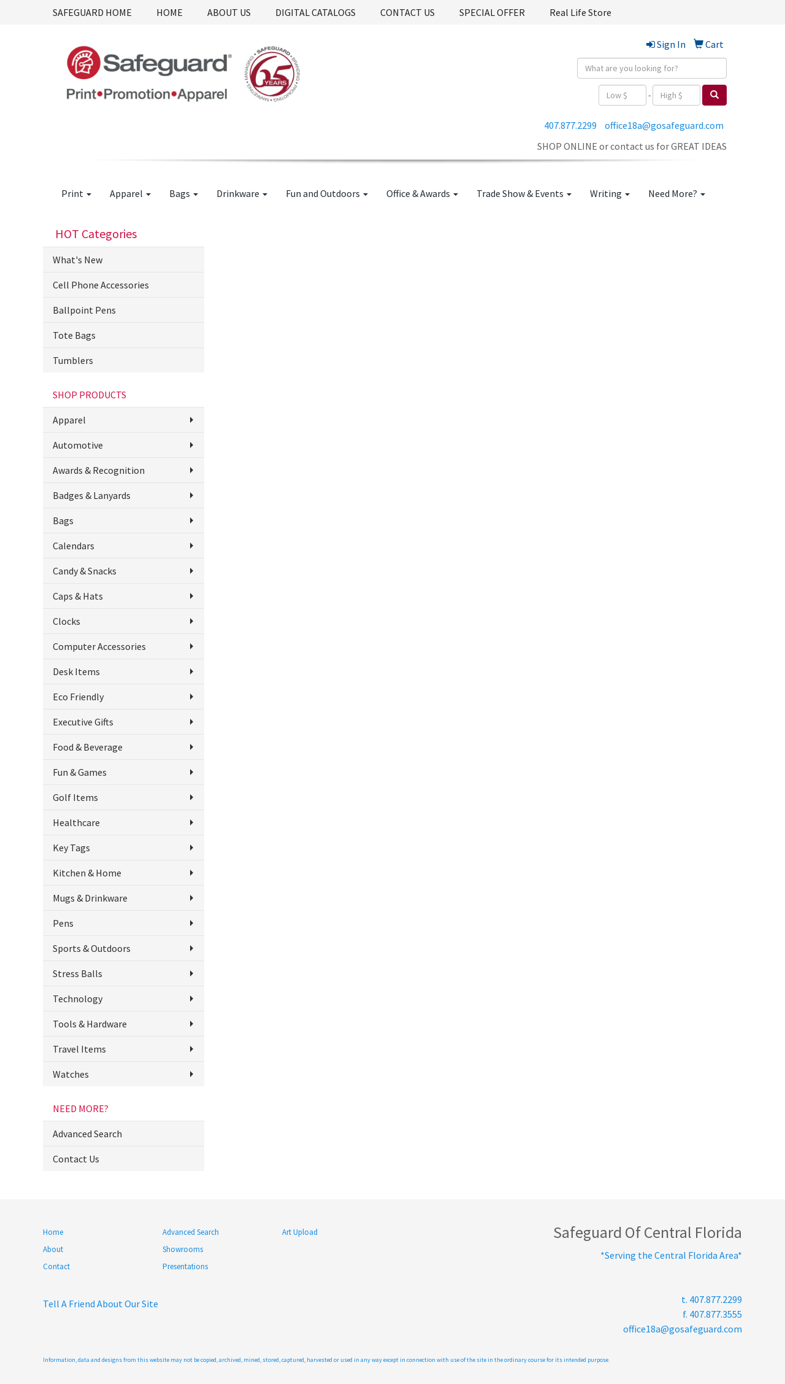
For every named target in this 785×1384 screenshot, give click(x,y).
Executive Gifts (83, 722)
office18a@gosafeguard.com (664, 125)
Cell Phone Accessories (101, 285)
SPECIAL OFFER (492, 12)
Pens (63, 923)
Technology (77, 998)
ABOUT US (229, 12)
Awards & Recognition (99, 470)
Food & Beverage (88, 747)
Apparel (130, 193)
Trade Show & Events (524, 193)
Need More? (676, 193)
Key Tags (71, 847)
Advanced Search (87, 1133)
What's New (77, 259)
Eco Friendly (78, 696)
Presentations (185, 1266)
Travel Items (79, 1049)
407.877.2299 (570, 125)
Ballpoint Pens (84, 310)
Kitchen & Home (87, 873)
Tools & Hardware (90, 1024)
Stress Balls (77, 973)
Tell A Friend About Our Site (100, 1303)
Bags (183, 193)
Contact (56, 1266)
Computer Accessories (99, 646)
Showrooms (183, 1249)
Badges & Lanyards (92, 495)
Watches (71, 1074)
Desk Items (76, 671)
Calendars (73, 545)
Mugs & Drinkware (90, 898)
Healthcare (76, 822)
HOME (169, 12)
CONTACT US (407, 12)
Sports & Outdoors (92, 948)
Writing (610, 193)
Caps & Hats (78, 596)
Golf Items (75, 797)
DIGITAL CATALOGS (315, 12)
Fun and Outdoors (327, 193)
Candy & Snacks (85, 571)
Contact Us (76, 1159)
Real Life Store (580, 12)
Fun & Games (80, 772)
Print (76, 193)
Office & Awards (422, 193)
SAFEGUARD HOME (92, 12)
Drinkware (241, 193)
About (53, 1249)
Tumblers (73, 360)
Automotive (78, 445)
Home (53, 1232)
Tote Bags (74, 335)
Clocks (66, 621)
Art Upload (300, 1232)
